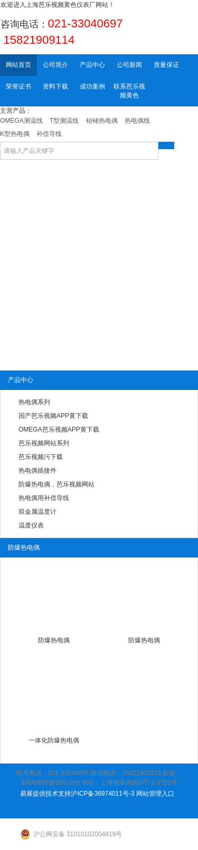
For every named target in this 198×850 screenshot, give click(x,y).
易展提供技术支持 (45, 793)
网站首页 (18, 65)
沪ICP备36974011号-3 (102, 793)
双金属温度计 (37, 511)
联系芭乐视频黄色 (129, 91)
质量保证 (166, 65)
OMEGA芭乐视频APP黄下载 (58, 429)
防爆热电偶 (54, 640)
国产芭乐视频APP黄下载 (53, 415)
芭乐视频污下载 (40, 457)
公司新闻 (129, 65)
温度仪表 (31, 525)
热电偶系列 (34, 402)
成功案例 (92, 86)
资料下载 (55, 86)
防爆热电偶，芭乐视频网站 (56, 484)
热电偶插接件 (37, 470)
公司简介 (55, 65)
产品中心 (92, 65)
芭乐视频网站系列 (43, 443)
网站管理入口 (155, 793)
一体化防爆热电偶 (54, 740)
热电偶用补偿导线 (43, 498)
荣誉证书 (18, 86)
